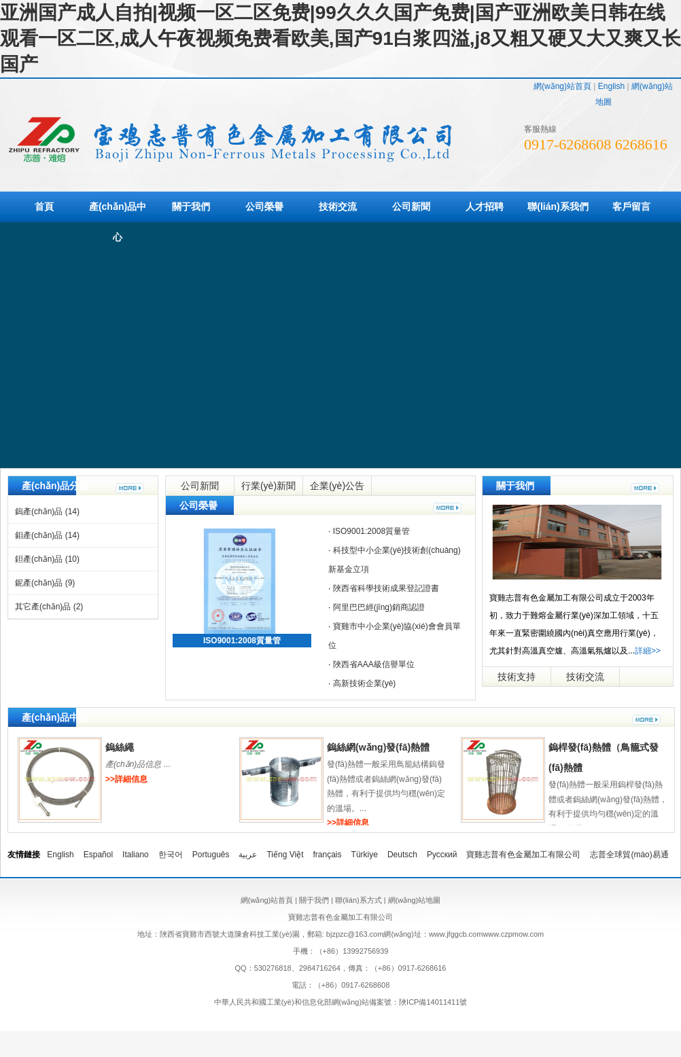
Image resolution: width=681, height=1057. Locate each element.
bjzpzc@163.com (355, 934)
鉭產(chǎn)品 (47, 559)
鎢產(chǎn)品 (47, 511)
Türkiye (364, 854)
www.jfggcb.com (456, 934)
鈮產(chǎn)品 (45, 583)
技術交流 (338, 206)
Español (98, 854)
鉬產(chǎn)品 (47, 535)
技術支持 (516, 676)
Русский (442, 854)
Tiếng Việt (284, 854)
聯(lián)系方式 (358, 900)
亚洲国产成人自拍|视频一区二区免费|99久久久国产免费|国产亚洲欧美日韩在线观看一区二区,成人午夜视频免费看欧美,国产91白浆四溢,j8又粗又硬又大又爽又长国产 (340, 38)
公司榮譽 (264, 206)
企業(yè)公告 (337, 485)
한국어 (170, 854)
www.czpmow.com (513, 934)
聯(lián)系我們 (557, 206)
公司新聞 (411, 206)
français (327, 854)
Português (211, 854)
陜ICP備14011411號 (433, 1002)
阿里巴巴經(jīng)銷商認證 (379, 607)
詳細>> (648, 651)
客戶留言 (631, 206)
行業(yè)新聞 (268, 485)
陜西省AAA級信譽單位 (374, 664)
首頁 (44, 206)
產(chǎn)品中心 (117, 222)
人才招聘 (485, 206)
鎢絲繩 (119, 747)
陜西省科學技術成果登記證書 (386, 588)
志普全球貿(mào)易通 (629, 854)
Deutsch (402, 854)
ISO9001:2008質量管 (242, 640)
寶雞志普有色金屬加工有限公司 (523, 854)
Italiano (135, 854)
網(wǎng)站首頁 (562, 86)
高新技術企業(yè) (364, 683)
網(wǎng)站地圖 (414, 900)
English (611, 86)
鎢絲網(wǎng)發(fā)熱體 (378, 747)
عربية (248, 854)
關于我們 (191, 206)
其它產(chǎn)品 (49, 606)
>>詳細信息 (126, 779)
